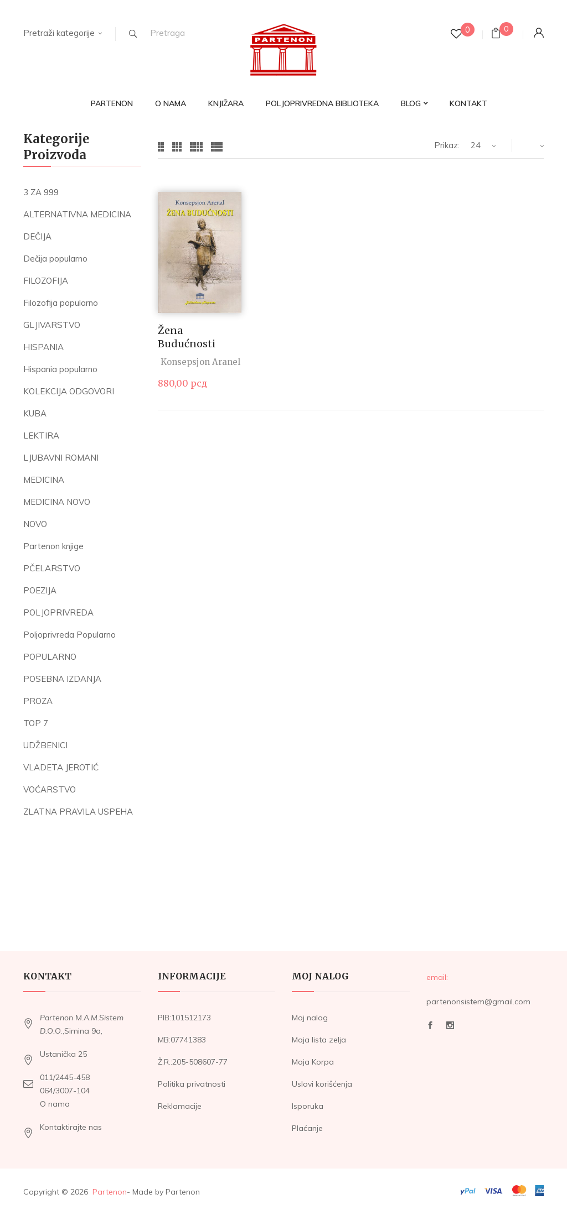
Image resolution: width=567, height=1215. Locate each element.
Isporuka (307, 1106)
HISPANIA (43, 347)
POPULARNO (49, 656)
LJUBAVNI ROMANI (61, 457)
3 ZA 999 (41, 192)
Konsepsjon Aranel (200, 362)
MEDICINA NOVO (56, 502)
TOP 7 (35, 723)
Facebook (430, 1025)
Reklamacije (180, 1106)
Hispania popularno (60, 369)
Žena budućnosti (186, 337)
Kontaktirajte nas (71, 1127)
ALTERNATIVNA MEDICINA (77, 214)
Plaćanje (307, 1128)
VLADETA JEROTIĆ (61, 767)
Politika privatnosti (191, 1084)
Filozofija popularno (60, 303)
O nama (55, 1104)
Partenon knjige (53, 546)
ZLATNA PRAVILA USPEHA (78, 811)
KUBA (35, 413)
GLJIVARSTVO (51, 325)
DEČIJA (37, 236)
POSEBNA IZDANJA (62, 679)
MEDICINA (43, 479)
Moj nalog (310, 1018)
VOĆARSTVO (49, 789)
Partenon (109, 1192)
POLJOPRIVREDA (58, 612)
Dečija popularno (55, 258)
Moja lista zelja (319, 1040)
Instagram (450, 1025)
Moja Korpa (313, 1062)
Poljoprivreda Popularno (69, 634)
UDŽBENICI (45, 745)
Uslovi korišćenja (322, 1084)
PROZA (38, 701)
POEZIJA (39, 590)
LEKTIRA (41, 435)
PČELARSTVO (51, 568)
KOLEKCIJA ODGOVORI (68, 391)
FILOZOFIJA (45, 280)
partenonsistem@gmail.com (478, 1002)
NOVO (35, 524)
